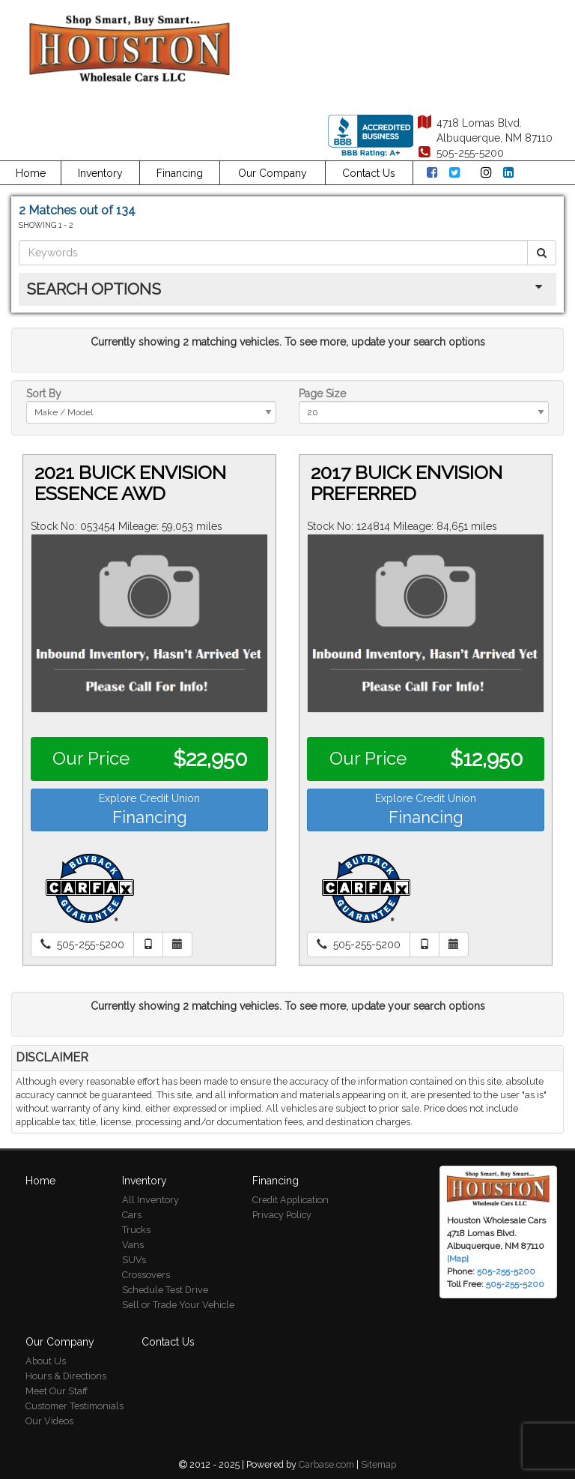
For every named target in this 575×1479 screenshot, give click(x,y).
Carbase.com (326, 1464)
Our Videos (49, 1421)
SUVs (134, 1259)
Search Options (93, 289)
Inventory (100, 173)
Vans (133, 1244)
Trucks (136, 1229)
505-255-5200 (515, 1284)
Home (31, 173)
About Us (45, 1361)
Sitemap (378, 1464)
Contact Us (368, 173)
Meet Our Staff (56, 1391)
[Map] (458, 1258)
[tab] (287, 289)
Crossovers (146, 1274)
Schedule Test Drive (165, 1289)
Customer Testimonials (74, 1406)
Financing (179, 173)
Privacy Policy (281, 1214)
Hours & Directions (65, 1376)
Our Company (272, 173)
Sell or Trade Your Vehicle (178, 1304)
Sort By (43, 394)
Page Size (322, 394)
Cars (132, 1214)
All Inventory (150, 1199)
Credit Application (290, 1199)
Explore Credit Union (149, 809)
